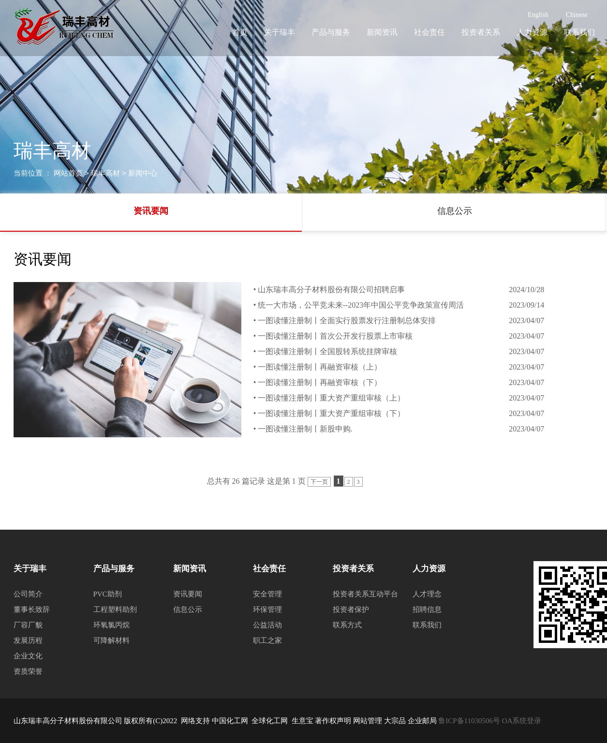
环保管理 (267, 609)
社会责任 (429, 32)
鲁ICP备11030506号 (469, 721)
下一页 (319, 481)
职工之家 (267, 640)
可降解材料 (111, 640)
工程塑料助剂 (115, 609)
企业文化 (28, 656)
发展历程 (28, 640)
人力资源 (532, 32)
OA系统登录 (522, 721)
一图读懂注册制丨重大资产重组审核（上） (331, 398)
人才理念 (427, 594)
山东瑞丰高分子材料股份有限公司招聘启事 (331, 289)
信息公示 (454, 211)
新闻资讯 (382, 32)
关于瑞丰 (279, 32)
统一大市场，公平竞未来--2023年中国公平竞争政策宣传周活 (361, 305)
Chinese (577, 14)
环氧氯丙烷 (111, 625)
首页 (240, 32)
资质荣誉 (28, 671)
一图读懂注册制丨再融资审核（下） (320, 382)
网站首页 (68, 173)
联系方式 (347, 625)
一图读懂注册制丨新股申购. (305, 429)
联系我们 (579, 32)
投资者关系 (480, 32)
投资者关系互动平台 (365, 594)
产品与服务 (330, 32)
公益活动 (267, 625)
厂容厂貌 (28, 625)
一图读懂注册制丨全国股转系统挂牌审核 (327, 351)
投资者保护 (351, 609)
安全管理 (267, 594)
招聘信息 (427, 609)
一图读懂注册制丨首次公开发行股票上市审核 (335, 336)
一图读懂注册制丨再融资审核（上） (320, 367)
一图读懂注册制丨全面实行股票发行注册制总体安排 (347, 320)
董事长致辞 (32, 609)
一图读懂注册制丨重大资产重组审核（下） (331, 413)
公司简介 (28, 594)
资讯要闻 (150, 211)
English (538, 14)
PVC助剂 (107, 594)
